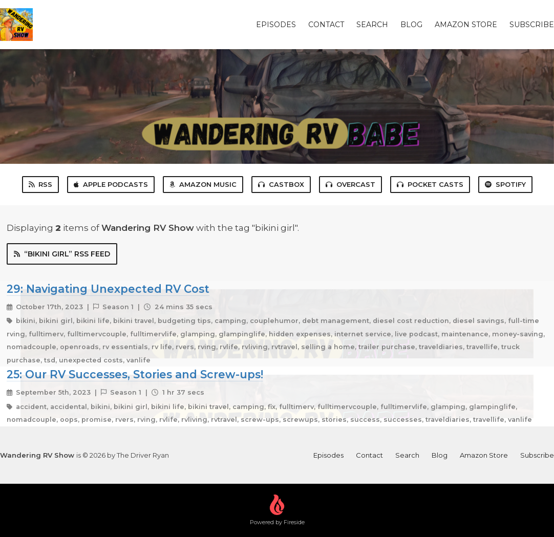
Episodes (276, 24)
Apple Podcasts (111, 184)
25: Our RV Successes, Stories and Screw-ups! (135, 374)
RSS (40, 184)
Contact (326, 24)
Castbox (281, 184)
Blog (411, 24)
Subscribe (531, 24)
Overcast (350, 184)
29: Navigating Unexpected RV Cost (108, 288)
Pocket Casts (430, 184)
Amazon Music (203, 184)
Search (372, 24)
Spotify (505, 184)
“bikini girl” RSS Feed (62, 254)
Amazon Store (466, 24)
